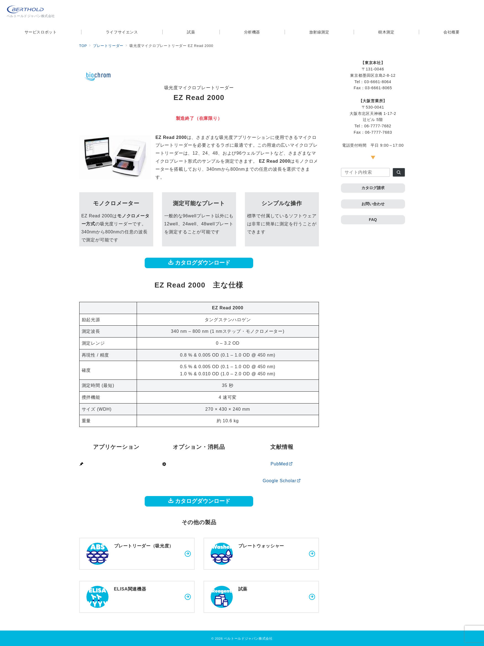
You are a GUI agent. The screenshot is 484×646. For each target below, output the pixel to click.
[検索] (399, 172)
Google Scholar (282, 480)
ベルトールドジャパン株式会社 (248, 638)
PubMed (282, 464)
